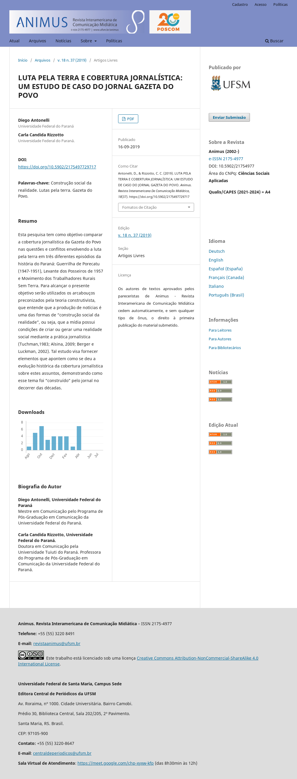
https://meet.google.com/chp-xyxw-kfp (115, 763)
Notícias (63, 40)
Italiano (216, 286)
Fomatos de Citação (139, 207)
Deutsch (217, 251)
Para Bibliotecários (225, 347)
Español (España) (226, 268)
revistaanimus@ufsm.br (56, 643)
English (216, 260)
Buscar (274, 40)
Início (22, 60)
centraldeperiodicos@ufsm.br (62, 753)
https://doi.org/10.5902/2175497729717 (57, 167)
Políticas (114, 40)
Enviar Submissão (229, 117)
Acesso (261, 4)
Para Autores (220, 338)
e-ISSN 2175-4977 (226, 158)
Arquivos (37, 40)
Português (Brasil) (226, 295)
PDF (130, 118)
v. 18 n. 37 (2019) (72, 60)
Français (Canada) (226, 277)
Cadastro (240, 4)
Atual (14, 40)
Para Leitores (220, 330)
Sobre (87, 40)
